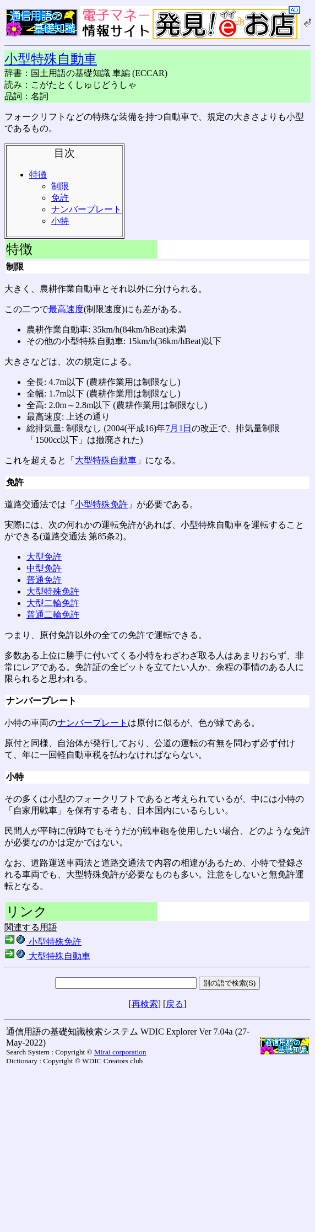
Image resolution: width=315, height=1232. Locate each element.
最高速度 (66, 309)
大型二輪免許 (52, 603)
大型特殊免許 (52, 591)
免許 (60, 197)
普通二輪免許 (52, 614)
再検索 (145, 1004)
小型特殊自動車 (50, 59)
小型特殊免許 (101, 504)
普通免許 (44, 580)
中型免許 (44, 568)
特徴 (38, 174)
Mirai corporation (120, 1052)
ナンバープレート (86, 209)
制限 (60, 186)
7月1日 (178, 428)
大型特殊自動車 (106, 460)
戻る (174, 1004)
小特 (60, 221)
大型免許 (44, 556)
